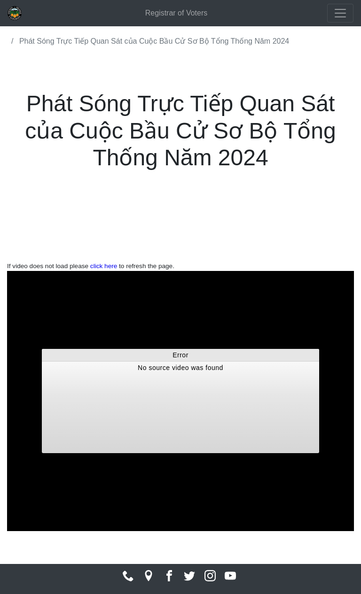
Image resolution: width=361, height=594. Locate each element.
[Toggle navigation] (340, 13)
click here (103, 266)
